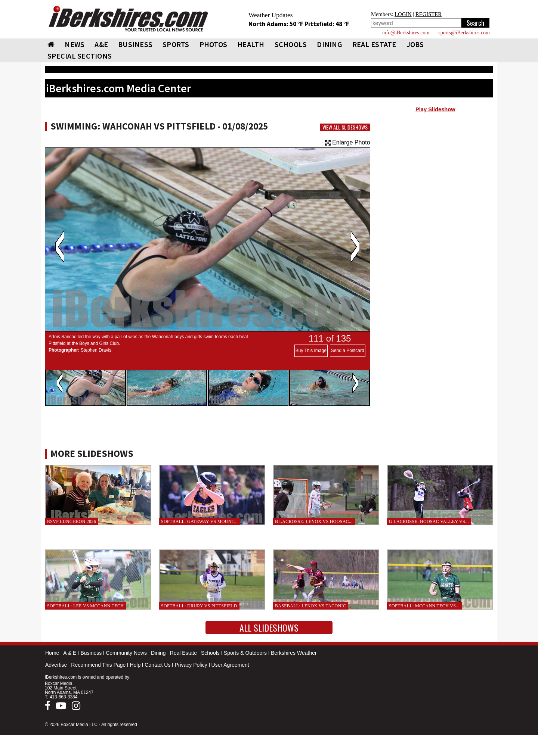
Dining (158, 653)
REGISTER (428, 14)
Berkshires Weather (294, 653)
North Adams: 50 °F (276, 24)
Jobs (415, 44)
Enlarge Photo (347, 142)
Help (135, 665)
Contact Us (157, 665)
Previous (59, 246)
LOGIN (403, 14)
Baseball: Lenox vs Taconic (310, 605)
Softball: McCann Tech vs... (424, 605)
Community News (126, 653)
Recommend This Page (98, 665)
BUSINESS (135, 44)
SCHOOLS (291, 44)
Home (52, 653)
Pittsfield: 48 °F (326, 24)
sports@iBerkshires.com (464, 32)
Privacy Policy (190, 665)
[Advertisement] (435, 175)
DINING (329, 44)
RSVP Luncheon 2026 (71, 521)
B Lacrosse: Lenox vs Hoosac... (314, 521)
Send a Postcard (347, 350)
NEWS (74, 44)
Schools (210, 653)
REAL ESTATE (374, 44)
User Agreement (230, 665)
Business (91, 653)
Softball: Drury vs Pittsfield (199, 605)
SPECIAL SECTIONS (79, 55)
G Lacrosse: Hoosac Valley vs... (429, 521)
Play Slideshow (435, 109)
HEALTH (251, 44)
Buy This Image (311, 350)
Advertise (56, 665)
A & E (69, 653)
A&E (101, 44)
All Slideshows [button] (269, 627)
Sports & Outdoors (245, 653)
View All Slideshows (345, 127)
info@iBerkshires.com (406, 32)
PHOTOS (214, 44)
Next (355, 246)
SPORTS (176, 44)
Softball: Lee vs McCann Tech (85, 605)
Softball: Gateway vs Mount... (199, 521)
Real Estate (183, 653)
